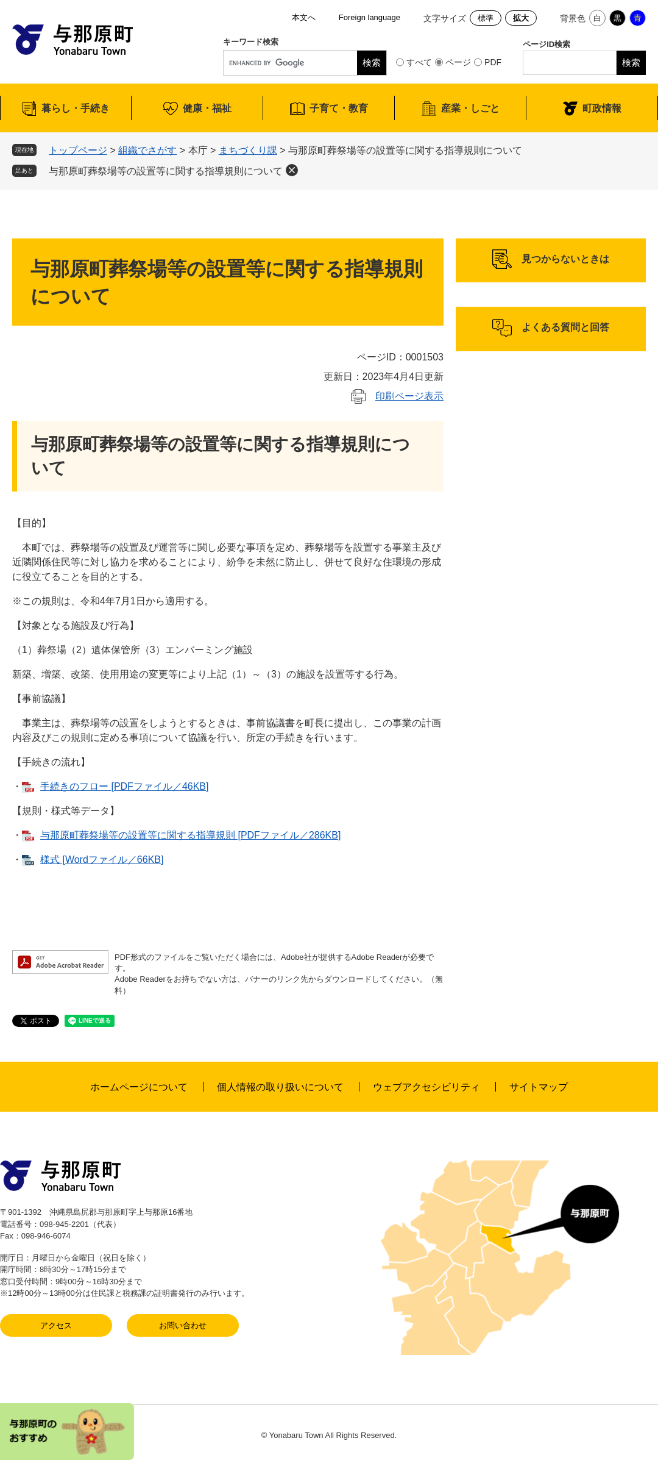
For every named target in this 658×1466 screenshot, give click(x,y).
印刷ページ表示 (409, 396)
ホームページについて (139, 1087)
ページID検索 (546, 44)
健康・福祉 (207, 108)
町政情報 (601, 108)
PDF (492, 62)
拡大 (521, 18)
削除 (292, 170)
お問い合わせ (183, 1325)
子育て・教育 (339, 108)
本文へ (304, 17)
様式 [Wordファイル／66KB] (101, 859)
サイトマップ (538, 1087)
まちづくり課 (248, 150)
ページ (458, 62)
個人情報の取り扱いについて (280, 1087)
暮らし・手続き (75, 108)
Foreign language (369, 17)
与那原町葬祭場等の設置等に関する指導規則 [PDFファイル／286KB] (190, 835)
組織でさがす (147, 150)
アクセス (56, 1325)
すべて (419, 62)
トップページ (78, 150)
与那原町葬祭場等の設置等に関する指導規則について (166, 171)
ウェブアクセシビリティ (426, 1087)
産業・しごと (470, 108)
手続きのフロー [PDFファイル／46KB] (124, 786)
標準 (486, 18)
